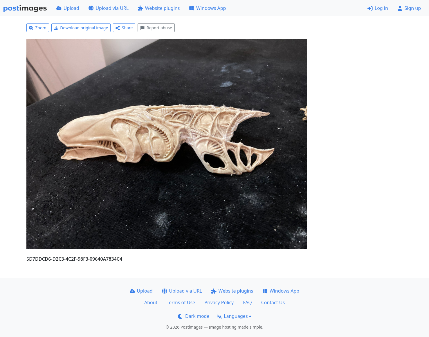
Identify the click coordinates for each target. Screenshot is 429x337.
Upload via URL (109, 8)
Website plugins (159, 8)
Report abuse (156, 27)
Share (124, 27)
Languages (232, 316)
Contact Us (273, 302)
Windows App (207, 8)
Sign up (409, 8)
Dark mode (193, 316)
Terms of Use (181, 302)
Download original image (81, 27)
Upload (67, 8)
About (150, 302)
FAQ (247, 302)
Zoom (37, 27)
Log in (377, 8)
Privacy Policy (219, 302)
